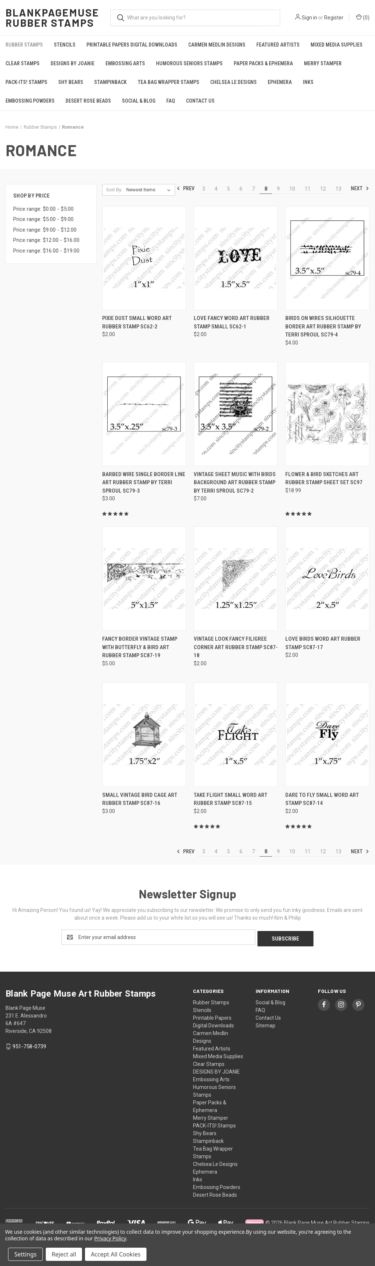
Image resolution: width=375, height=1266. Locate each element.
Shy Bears (70, 82)
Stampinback (110, 82)
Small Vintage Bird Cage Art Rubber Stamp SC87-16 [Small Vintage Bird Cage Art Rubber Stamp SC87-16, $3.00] (139, 799)
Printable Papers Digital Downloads (131, 45)
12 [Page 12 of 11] (323, 189)
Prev (185, 188)
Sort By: (114, 189)
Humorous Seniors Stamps (189, 63)
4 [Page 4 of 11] (216, 189)
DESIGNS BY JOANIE (72, 63)
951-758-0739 (29, 1045)
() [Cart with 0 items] (363, 17)
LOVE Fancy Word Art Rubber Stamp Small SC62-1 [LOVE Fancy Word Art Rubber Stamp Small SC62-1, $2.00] (232, 322)
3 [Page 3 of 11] (203, 189)
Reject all (64, 1254)
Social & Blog (138, 101)
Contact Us (200, 101)
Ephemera (280, 82)
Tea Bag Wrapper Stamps (168, 82)
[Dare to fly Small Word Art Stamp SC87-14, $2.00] (327, 734)
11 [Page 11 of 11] (308, 189)
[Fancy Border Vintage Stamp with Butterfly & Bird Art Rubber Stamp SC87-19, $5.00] (144, 578)
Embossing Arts (125, 63)
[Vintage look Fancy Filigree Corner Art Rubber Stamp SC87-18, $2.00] (235, 578)
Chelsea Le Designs (233, 82)
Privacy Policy (110, 1238)
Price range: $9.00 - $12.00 (45, 230)
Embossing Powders (30, 101)
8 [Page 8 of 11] (265, 189)
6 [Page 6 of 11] (241, 189)
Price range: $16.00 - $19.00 (46, 250)
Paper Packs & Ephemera (263, 63)
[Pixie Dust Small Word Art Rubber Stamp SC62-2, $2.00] (144, 258)
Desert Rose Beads (88, 101)
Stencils (64, 45)
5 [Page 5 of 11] (228, 189)
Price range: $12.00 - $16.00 (46, 240)
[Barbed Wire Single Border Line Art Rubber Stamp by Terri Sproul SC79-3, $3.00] (144, 414)
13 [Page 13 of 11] (338, 189)
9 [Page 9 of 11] (278, 189)
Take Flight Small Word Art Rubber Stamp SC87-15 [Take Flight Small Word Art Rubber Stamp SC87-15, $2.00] (230, 799)
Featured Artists (278, 45)
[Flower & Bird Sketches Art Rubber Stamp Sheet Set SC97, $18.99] (327, 414)
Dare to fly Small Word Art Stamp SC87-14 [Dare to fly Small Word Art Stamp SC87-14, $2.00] (322, 799)
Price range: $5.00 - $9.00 (43, 219)
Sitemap (265, 1024)
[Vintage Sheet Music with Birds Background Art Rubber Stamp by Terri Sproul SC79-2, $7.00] (235, 414)
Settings (25, 1254)
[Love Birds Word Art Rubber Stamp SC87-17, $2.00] (327, 578)
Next (360, 188)
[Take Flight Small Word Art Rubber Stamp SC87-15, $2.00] (235, 734)
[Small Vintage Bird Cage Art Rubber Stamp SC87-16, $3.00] (144, 734)
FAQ (170, 101)
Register (334, 18)
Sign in (309, 18)
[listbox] (150, 189)
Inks (308, 82)
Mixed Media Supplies (337, 45)
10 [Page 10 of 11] (292, 189)
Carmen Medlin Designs (216, 45)
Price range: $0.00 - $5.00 (43, 209)
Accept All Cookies (116, 1254)
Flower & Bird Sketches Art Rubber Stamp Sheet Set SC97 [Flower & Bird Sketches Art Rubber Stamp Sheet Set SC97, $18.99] (324, 478)
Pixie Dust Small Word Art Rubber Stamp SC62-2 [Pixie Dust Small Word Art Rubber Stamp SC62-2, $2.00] (137, 322)
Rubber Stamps (24, 45)
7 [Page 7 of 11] (253, 189)
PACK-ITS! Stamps (26, 82)
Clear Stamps (22, 63)
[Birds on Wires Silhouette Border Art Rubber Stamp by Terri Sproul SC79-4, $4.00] (327, 258)
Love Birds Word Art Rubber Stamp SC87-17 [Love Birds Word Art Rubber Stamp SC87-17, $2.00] (322, 643)
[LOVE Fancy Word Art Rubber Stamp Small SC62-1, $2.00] (235, 258)
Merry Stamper (323, 63)
